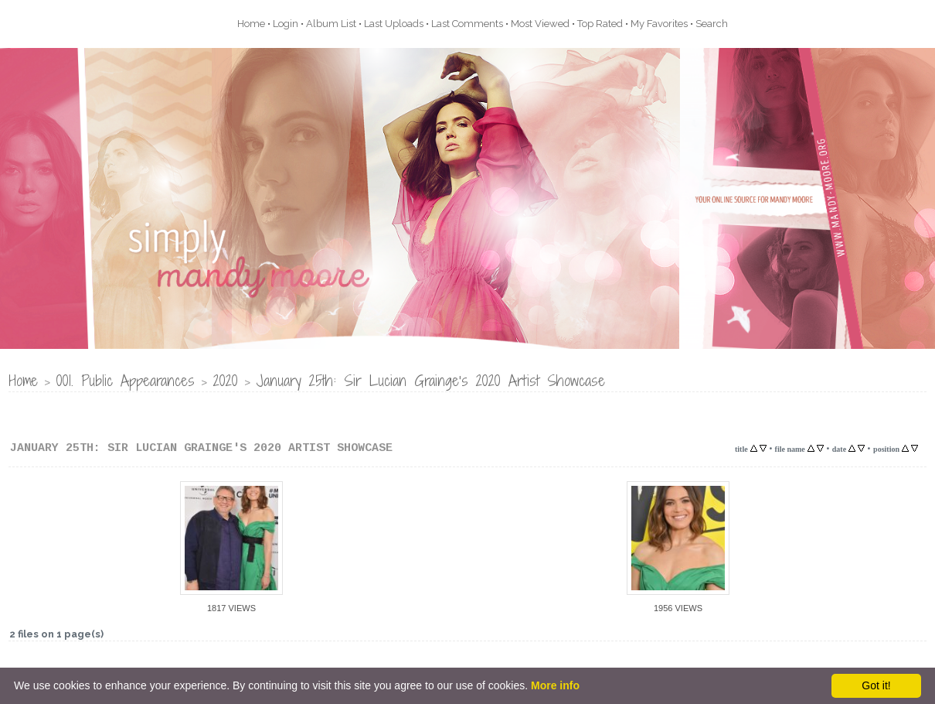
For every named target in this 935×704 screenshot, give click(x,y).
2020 (225, 380)
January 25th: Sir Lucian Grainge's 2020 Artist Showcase (431, 380)
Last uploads (393, 23)
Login (285, 23)
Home (251, 23)
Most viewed (540, 23)
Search (711, 23)
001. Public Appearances (125, 380)
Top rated (600, 23)
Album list (331, 23)
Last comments (467, 23)
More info (555, 685)
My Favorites (659, 23)
